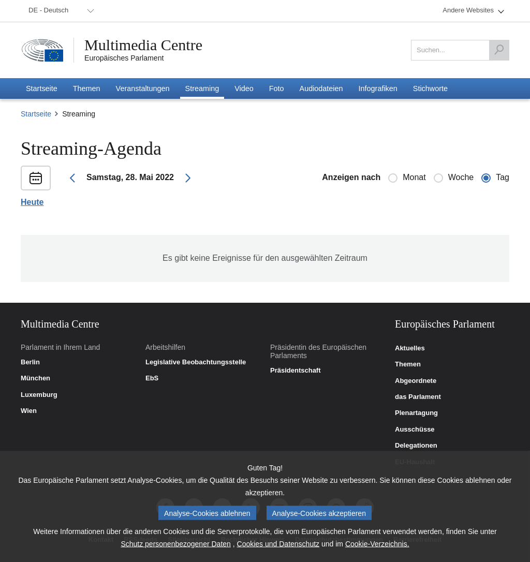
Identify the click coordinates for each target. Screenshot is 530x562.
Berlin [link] (30, 362)
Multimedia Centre (143, 45)
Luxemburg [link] (39, 394)
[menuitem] (59, 11)
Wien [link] (29, 411)
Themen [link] (408, 364)
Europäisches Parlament (124, 58)
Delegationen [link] (416, 445)
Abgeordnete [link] (415, 380)
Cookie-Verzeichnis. (377, 550)
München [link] (35, 378)
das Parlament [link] (418, 397)
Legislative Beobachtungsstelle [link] (195, 362)
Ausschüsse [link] (415, 429)
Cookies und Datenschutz (278, 550)
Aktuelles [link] (410, 348)
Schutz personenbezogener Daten (175, 550)
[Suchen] (499, 50)
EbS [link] (151, 378)
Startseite (36, 114)
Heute (32, 202)
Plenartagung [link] (416, 413)
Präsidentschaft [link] (295, 370)
